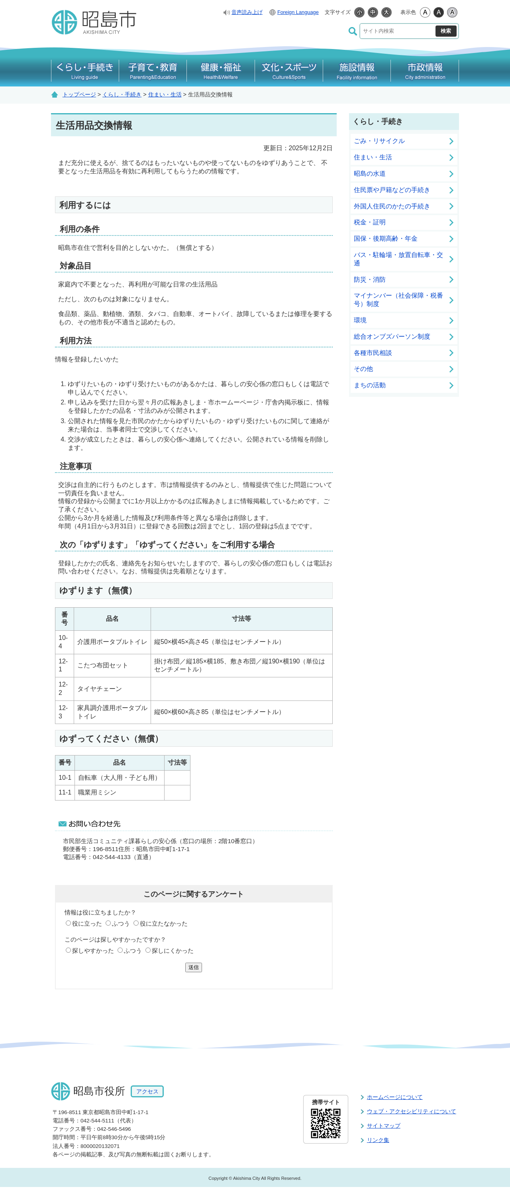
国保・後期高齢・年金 (386, 238)
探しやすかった (93, 950)
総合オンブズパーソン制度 (392, 336)
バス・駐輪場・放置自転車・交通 (398, 259)
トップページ (79, 94)
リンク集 (378, 1140)
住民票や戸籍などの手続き (392, 189)
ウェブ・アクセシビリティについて (411, 1111)
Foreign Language (298, 12)
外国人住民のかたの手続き (392, 206)
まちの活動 (370, 385)
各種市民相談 (373, 352)
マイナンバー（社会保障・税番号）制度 (398, 299)
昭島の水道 (370, 173)
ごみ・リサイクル (379, 140)
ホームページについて (395, 1097)
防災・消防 (370, 279)
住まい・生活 (165, 94)
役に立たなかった (164, 923)
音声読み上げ (247, 12)
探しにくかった (173, 950)
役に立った (87, 923)
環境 (360, 320)
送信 (193, 967)
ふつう (121, 923)
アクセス (147, 1091)
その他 (363, 368)
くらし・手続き (121, 94)
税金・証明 (370, 222)
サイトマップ (383, 1125)
